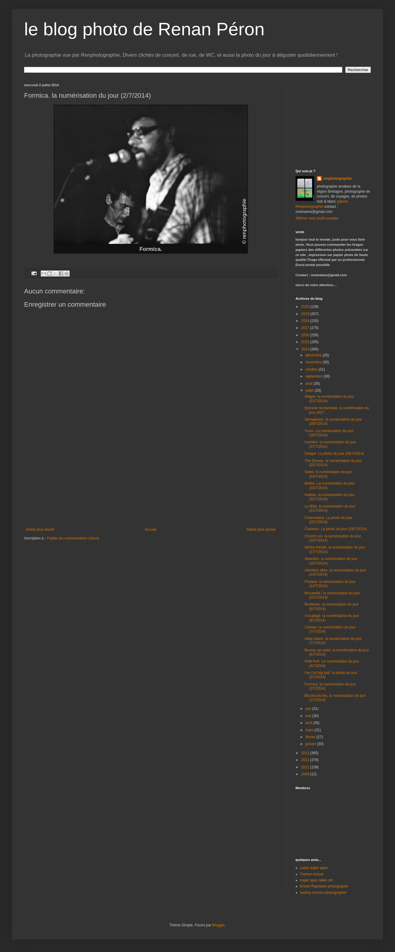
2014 (305, 349)
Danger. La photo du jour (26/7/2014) (334, 453)
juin (308, 709)
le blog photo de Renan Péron (144, 29)
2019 (305, 314)
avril (309, 723)
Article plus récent (40, 529)
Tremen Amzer (312, 874)
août (309, 383)
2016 (305, 335)
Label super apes (314, 868)
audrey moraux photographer (323, 892)
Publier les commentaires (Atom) (73, 538)
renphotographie (337, 178)
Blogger (218, 925)
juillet (310, 390)
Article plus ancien (261, 529)
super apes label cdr (316, 880)
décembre (314, 355)
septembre (314, 376)
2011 (305, 767)
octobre (311, 369)
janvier (311, 744)
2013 (305, 753)
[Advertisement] (151, 482)
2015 (305, 342)
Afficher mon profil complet (316, 218)
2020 (305, 307)
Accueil (150, 529)
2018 (305, 321)
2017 (305, 328)
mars (309, 730)
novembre (314, 362)
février (311, 737)
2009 (305, 774)
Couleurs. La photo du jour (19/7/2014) (336, 529)
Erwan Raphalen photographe (324, 886)
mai (308, 716)
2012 (305, 760)
